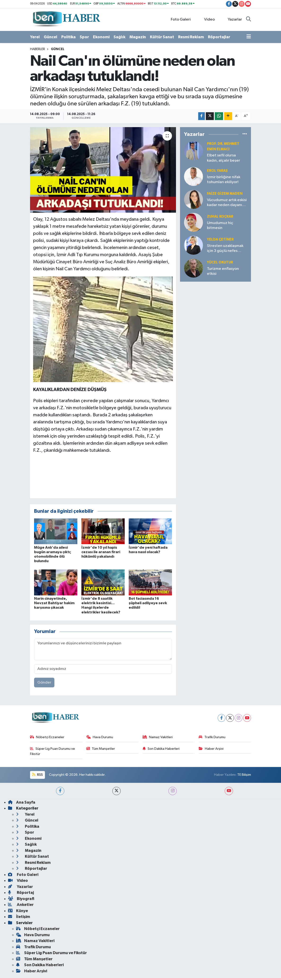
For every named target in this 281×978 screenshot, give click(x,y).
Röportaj (21, 893)
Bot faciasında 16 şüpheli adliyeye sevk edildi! (148, 603)
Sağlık (119, 37)
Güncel (50, 37)
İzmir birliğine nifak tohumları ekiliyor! (223, 179)
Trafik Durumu (212, 737)
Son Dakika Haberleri (161, 748)
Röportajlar (219, 37)
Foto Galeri (178, 19)
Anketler (21, 905)
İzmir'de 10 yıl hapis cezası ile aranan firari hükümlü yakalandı (100, 552)
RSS (37, 774)
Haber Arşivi (211, 748)
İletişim (19, 917)
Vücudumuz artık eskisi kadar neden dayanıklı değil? (227, 203)
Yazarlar (232, 19)
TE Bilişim (244, 774)
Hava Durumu (99, 737)
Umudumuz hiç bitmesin (220, 225)
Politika (68, 37)
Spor (84, 37)
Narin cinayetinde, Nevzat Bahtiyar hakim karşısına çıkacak (54, 603)
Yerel (35, 37)
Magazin (137, 37)
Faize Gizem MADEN (224, 193)
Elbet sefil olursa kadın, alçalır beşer (223, 157)
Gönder (44, 683)
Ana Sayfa (21, 802)
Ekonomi (101, 37)
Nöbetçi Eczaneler (47, 737)
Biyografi (21, 899)
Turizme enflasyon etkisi (223, 271)
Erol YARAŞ (217, 170)
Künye (18, 911)
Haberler (37, 49)
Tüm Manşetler (100, 748)
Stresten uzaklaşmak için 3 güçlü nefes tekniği (225, 249)
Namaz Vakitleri (158, 737)
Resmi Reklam (191, 37)
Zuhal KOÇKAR (220, 216)
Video (207, 19)
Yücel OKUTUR (220, 262)
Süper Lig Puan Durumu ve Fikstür (52, 751)
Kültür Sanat (162, 37)
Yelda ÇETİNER (220, 239)
